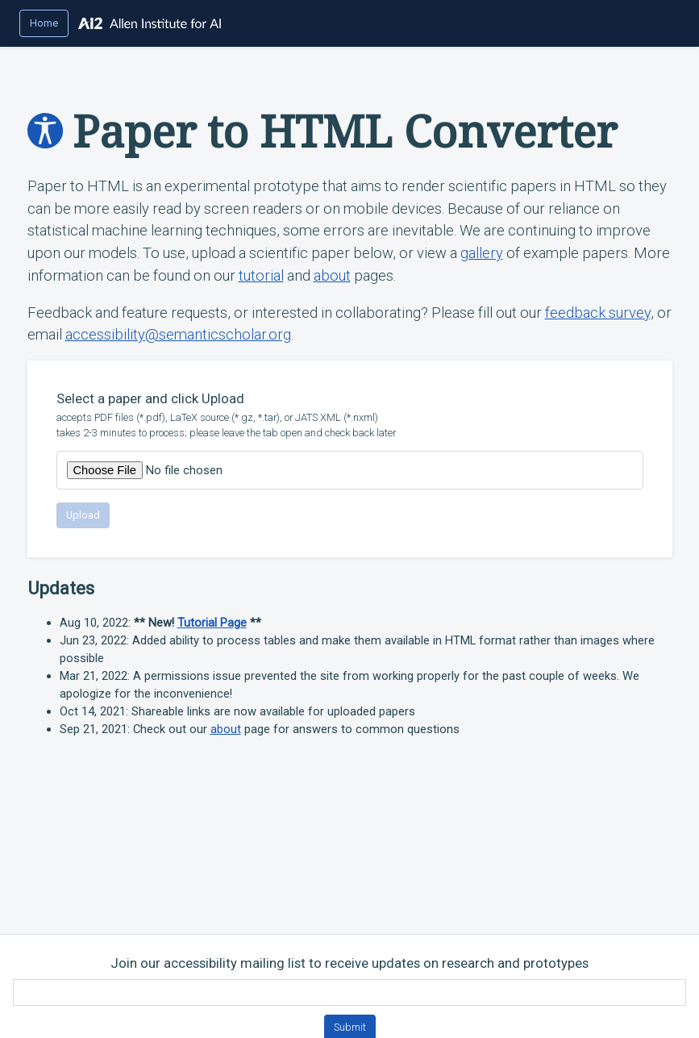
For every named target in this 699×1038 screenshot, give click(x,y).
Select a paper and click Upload (349, 415)
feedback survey (598, 312)
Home (44, 23)
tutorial (261, 275)
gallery (481, 252)
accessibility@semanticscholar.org (178, 334)
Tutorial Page (212, 622)
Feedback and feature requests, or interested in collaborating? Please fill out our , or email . (349, 324)
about (332, 275)
